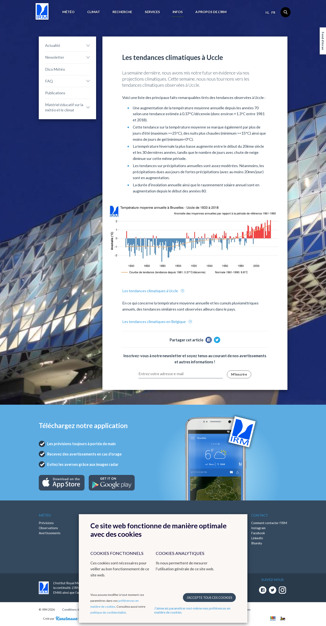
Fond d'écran (323, 41)
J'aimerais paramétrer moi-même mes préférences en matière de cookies (192, 610)
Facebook (258, 533)
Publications (55, 93)
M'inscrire (239, 374)
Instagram (258, 528)
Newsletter (54, 57)
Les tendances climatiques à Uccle (150, 290)
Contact (259, 515)
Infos (178, 12)
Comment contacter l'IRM (269, 523)
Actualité (52, 45)
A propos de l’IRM (211, 12)
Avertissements (49, 533)
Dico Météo (55, 69)
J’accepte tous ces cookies (209, 597)
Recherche (122, 12)
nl (267, 12)
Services (152, 12)
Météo (68, 12)
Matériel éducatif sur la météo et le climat (64, 107)
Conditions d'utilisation (77, 609)
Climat (93, 12)
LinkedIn (257, 538)
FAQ (49, 81)
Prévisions (46, 523)
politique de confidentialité (108, 612)
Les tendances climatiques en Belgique (154, 321)
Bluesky (256, 543)
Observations (48, 528)
